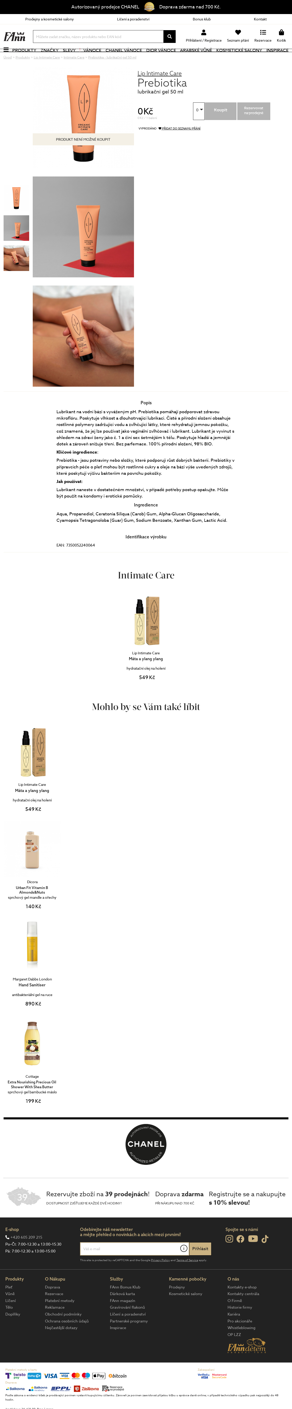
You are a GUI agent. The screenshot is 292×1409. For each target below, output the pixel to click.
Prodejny (177, 1301)
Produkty (24, 57)
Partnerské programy (129, 1335)
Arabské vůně (196, 57)
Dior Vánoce (161, 57)
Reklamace (54, 1321)
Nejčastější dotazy (61, 1342)
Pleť (8, 1301)
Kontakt (260, 19)
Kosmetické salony (239, 57)
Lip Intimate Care (160, 87)
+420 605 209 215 (26, 1251)
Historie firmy (240, 1321)
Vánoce (90, 57)
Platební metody (59, 1314)
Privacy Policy (160, 1274)
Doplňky (12, 1328)
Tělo (9, 1321)
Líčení (10, 1314)
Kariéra (234, 1328)
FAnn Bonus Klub (125, 1301)
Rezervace (54, 1308)
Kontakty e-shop (242, 1301)
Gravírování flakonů (127, 1321)
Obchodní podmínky (63, 1328)
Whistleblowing (241, 1342)
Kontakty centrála (243, 1308)
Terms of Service (187, 1274)
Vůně (10, 1308)
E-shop (12, 1243)
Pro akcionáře (240, 1335)
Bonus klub (202, 19)
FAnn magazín (122, 1314)
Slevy (69, 57)
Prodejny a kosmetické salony (49, 19)
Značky (50, 57)
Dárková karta (122, 1308)
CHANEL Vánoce (124, 57)
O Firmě (235, 1314)
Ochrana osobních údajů (67, 1335)
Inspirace (277, 57)
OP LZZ (234, 1348)
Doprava (52, 1301)
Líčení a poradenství (133, 19)
